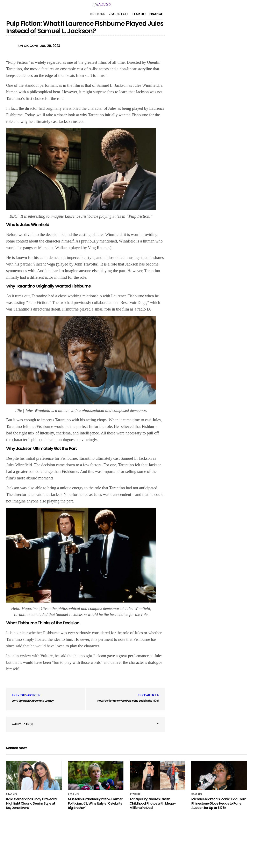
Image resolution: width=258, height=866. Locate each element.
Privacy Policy (89, 842)
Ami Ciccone (27, 46)
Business (97, 14)
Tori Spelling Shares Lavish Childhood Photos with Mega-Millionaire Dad (153, 803)
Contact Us (130, 842)
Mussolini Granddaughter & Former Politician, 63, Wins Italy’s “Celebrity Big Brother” (95, 803)
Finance (156, 14)
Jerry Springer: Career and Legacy (33, 701)
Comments (22, 723)
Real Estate (118, 14)
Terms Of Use (165, 842)
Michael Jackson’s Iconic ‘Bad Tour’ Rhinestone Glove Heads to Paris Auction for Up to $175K (218, 803)
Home (147, 842)
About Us (111, 842)
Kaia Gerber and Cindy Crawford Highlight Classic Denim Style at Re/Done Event (31, 803)
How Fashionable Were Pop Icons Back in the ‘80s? (128, 701)
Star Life (138, 14)
